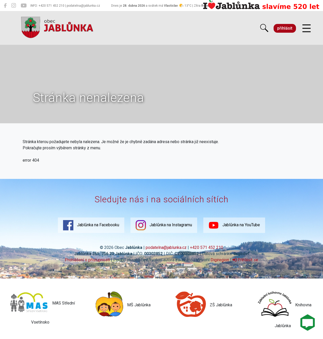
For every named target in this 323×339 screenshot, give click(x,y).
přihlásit (284, 28)
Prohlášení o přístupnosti (87, 259)
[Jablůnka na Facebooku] (5, 6)
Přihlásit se (245, 259)
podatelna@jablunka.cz (166, 247)
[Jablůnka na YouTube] (24, 6)
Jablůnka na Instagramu (164, 225)
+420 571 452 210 (206, 247)
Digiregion (220, 259)
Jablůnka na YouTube (234, 225)
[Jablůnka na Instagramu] (13, 6)
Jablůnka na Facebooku (91, 225)
